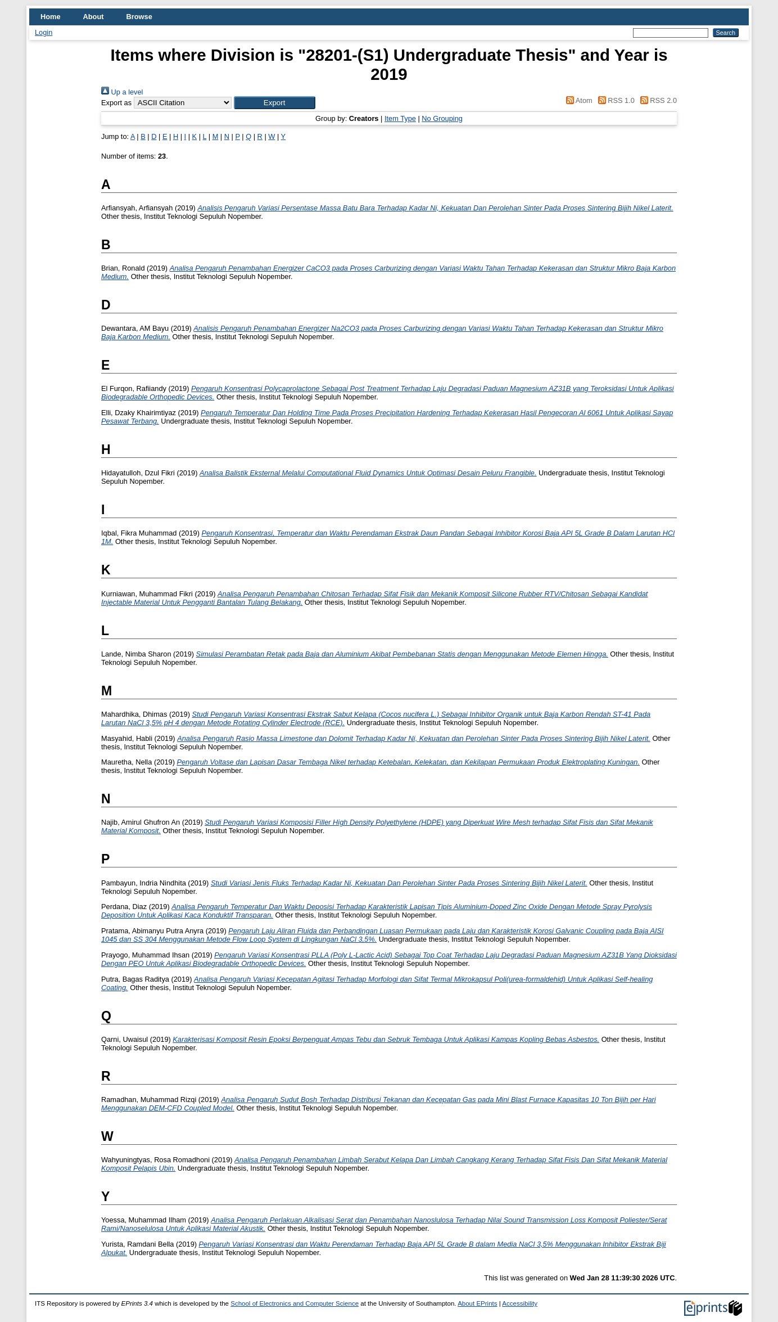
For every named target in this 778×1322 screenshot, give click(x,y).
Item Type (400, 118)
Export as (116, 102)
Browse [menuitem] (139, 16)
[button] (274, 102)
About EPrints (477, 1303)
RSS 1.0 (614, 100)
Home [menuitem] (50, 16)
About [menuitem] (93, 16)
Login (43, 32)
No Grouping (442, 118)
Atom (577, 100)
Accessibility (519, 1303)
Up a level (122, 92)
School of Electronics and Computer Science (294, 1303)
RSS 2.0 (656, 100)
